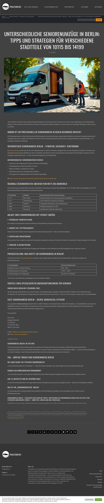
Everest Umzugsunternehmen (20, 413)
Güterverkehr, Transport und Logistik (21, 16)
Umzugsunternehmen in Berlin (15, 417)
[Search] (99, 19)
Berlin (9, 413)
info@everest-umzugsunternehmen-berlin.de (25, 332)
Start (3, 16)
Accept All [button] (98, 499)
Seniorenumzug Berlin (26, 258)
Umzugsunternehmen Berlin (79, 413)
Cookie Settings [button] (89, 499)
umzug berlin (67, 413)
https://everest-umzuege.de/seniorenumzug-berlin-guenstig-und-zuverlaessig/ (33, 178)
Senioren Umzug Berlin (34, 413)
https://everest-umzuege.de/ (19, 334)
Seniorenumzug (14, 150)
